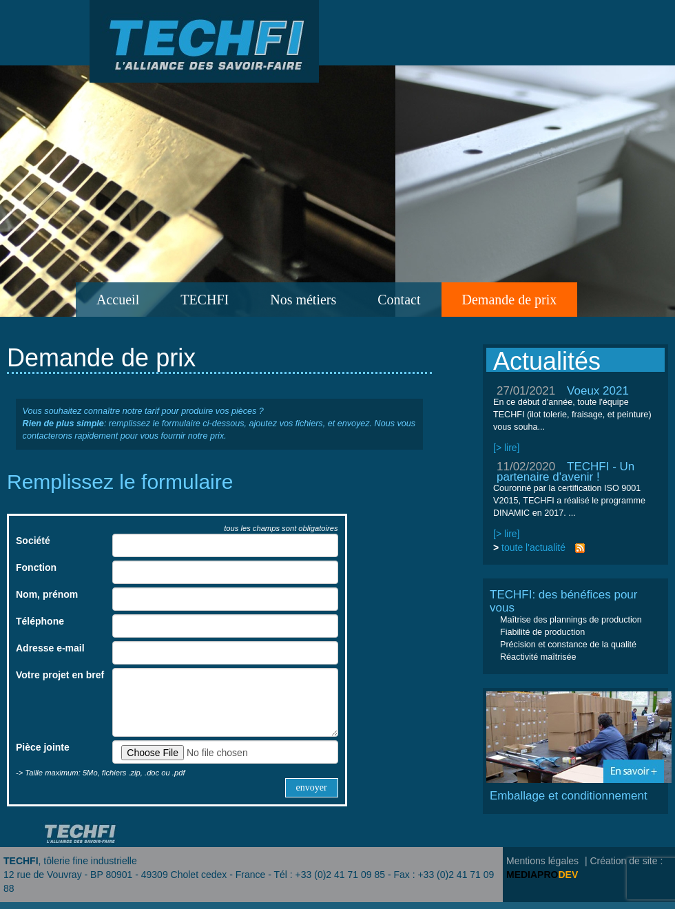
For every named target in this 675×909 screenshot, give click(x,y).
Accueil (117, 299)
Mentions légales (542, 860)
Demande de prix (509, 299)
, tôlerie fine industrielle (70, 860)
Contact (398, 299)
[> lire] (506, 447)
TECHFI (204, 299)
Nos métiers (303, 299)
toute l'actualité (533, 547)
